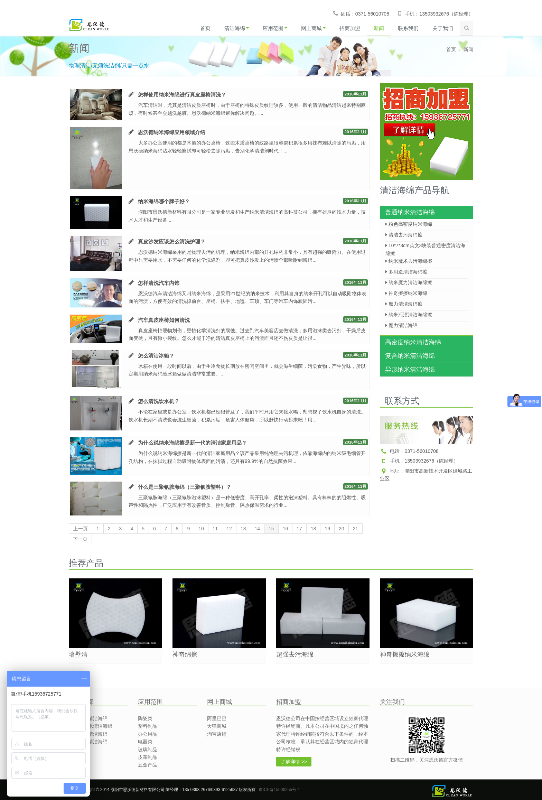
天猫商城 (216, 726)
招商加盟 (349, 28)
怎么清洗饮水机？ (158, 401)
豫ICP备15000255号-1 (279, 789)
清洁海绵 (236, 28)
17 (299, 529)
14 (257, 529)
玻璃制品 (147, 749)
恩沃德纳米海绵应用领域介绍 (171, 132)
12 (229, 529)
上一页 (80, 529)
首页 (205, 28)
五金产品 (147, 765)
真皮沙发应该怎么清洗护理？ (171, 241)
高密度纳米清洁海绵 (413, 342)
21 (355, 529)
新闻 (379, 28)
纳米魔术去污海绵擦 (408, 261)
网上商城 (313, 28)
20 (341, 529)
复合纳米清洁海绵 (410, 355)
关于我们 (442, 28)
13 (243, 529)
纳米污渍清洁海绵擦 (408, 314)
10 (201, 529)
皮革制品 (147, 757)
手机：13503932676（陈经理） (419, 461)
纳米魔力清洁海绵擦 (408, 282)
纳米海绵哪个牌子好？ (164, 201)
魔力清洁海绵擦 (403, 304)
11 (215, 529)
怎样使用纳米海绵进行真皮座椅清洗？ (182, 94)
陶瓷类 (145, 718)
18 (313, 529)
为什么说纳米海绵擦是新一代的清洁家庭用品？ (192, 443)
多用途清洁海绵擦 (406, 272)
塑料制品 (147, 726)
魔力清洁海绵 (401, 325)
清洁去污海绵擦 (403, 235)
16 (285, 529)
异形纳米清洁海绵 (410, 369)
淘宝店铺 (216, 734)
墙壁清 (78, 654)
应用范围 (274, 28)
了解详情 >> (294, 761)
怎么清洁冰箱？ (156, 356)
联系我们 (408, 28)
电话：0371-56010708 (409, 451)
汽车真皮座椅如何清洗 (164, 320)
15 (271, 529)
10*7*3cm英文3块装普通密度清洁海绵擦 (425, 247)
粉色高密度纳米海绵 (408, 224)
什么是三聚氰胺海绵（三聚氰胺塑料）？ (184, 487)
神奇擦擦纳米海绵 (406, 293)
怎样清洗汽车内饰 (158, 283)
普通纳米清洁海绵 (410, 212)
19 (327, 529)
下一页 (80, 539)
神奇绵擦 (184, 654)
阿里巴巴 (216, 718)
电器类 (145, 741)
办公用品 (147, 734)
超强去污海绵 (295, 654)
